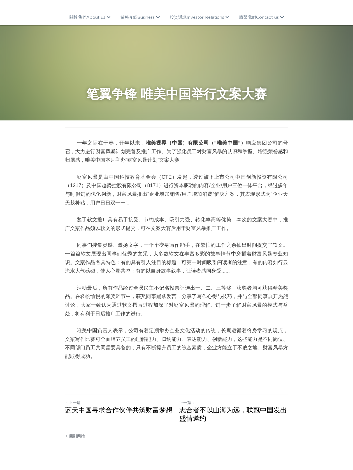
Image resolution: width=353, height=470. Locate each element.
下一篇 (187, 402)
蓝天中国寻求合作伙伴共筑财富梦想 (119, 410)
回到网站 (75, 436)
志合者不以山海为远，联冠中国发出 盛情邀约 (233, 414)
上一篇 (73, 402)
